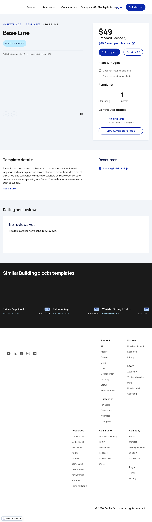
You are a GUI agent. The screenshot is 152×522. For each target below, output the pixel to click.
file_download (39, 313)
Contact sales (102, 7)
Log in (118, 7)
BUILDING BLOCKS (11, 313)
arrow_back (5, 114)
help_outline (125, 38)
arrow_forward (14, 114)
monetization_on (100, 70)
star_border (45, 313)
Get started (135, 7)
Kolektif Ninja (116, 118)
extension (100, 75)
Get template (109, 52)
